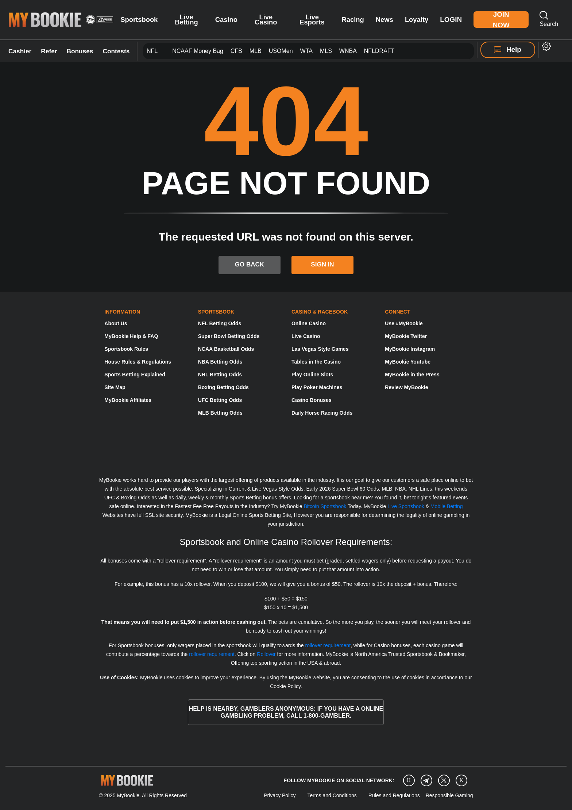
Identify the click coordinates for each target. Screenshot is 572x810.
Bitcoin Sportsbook (325, 506)
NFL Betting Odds (219, 323)
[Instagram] (409, 780)
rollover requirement (328, 645)
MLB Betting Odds (220, 413)
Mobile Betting (446, 506)
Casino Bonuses (311, 400)
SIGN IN (322, 264)
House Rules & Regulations (137, 362)
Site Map (114, 387)
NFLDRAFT (379, 51)
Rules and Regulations (394, 795)
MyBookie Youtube (407, 362)
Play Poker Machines (316, 387)
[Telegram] (426, 780)
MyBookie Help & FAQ (131, 336)
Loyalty (416, 19)
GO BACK (249, 264)
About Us (115, 323)
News (384, 19)
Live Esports (311, 19)
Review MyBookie (406, 387)
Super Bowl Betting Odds (229, 336)
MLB (256, 51)
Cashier (19, 51)
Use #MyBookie (403, 323)
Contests (116, 51)
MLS (326, 51)
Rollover (266, 654)
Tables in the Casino (316, 362)
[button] (546, 46)
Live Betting (186, 19)
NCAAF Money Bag (197, 51)
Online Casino (308, 323)
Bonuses (80, 51)
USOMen (281, 51)
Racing (353, 19)
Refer (49, 51)
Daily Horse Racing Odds (321, 413)
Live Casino (266, 19)
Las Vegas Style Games (319, 349)
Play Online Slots (312, 374)
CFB (236, 51)
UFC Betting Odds (220, 400)
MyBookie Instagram (410, 349)
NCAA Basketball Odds (226, 349)
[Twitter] (443, 780)
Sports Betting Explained (134, 374)
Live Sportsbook (405, 506)
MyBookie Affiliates (127, 400)
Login (451, 19)
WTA (306, 51)
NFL (152, 51)
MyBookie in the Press (412, 374)
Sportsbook (139, 19)
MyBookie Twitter (406, 336)
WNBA (348, 51)
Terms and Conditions (331, 795)
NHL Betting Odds (220, 374)
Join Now (501, 19)
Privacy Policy (279, 795)
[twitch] (461, 780)
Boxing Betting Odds (223, 387)
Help (507, 50)
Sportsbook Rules (126, 349)
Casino (226, 19)
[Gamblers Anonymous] (326, 454)
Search (549, 19)
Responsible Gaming (449, 795)
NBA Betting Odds (220, 362)
